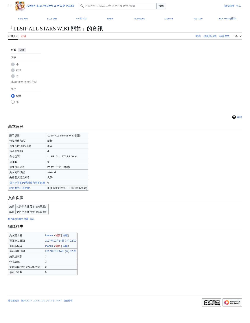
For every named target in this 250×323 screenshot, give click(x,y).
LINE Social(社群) (227, 18)
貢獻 (65, 235)
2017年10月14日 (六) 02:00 (60, 240)
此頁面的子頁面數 (19, 188)
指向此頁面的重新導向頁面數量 (27, 182)
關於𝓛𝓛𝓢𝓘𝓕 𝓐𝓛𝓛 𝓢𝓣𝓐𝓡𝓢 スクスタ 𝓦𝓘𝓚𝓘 (41, 300)
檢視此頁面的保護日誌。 (22, 219)
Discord (169, 18)
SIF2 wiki (23, 18)
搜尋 (161, 5)
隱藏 (22, 50)
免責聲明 (68, 300)
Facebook (140, 18)
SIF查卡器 (81, 18)
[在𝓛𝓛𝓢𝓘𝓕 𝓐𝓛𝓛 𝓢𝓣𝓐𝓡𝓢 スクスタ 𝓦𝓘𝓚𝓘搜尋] (118, 6)
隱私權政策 (13, 300)
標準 (18, 70)
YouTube (198, 18)
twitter (110, 18)
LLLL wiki (52, 18)
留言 (57, 235)
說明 (236, 117)
